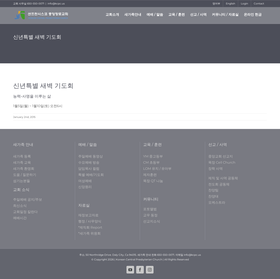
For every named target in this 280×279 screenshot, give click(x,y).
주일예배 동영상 (90, 156)
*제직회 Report (90, 227)
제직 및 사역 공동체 (223, 178)
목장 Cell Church (221, 162)
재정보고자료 (88, 215)
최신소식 (20, 206)
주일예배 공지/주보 (27, 200)
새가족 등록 (22, 156)
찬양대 (213, 196)
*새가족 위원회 (89, 233)
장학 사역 (215, 169)
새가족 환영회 (23, 169)
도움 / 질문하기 (24, 175)
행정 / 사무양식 (89, 221)
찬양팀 (213, 190)
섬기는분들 (21, 181)
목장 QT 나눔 (153, 181)
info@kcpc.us (56, 3)
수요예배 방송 (88, 162)
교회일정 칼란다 (25, 212)
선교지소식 (151, 221)
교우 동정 (150, 215)
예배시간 (20, 218)
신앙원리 (85, 187)
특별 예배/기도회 (91, 175)
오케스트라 (216, 202)
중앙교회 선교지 (220, 156)
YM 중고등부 (153, 156)
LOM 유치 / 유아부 (157, 169)
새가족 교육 (22, 162)
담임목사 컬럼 (88, 169)
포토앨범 (150, 209)
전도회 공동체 (218, 184)
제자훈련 (150, 175)
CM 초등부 (151, 162)
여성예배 (85, 181)
